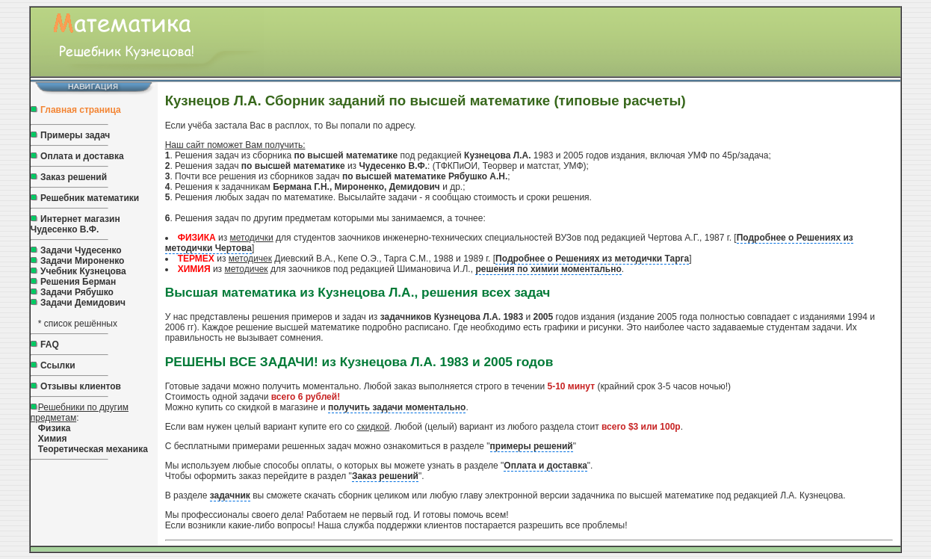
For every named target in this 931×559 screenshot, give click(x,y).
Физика (54, 428)
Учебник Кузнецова (83, 271)
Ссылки (57, 365)
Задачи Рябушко (77, 292)
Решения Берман (78, 282)
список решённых (80, 323)
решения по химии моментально (548, 269)
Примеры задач (75, 135)
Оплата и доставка (82, 156)
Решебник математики (89, 198)
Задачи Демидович (82, 302)
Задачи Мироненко (82, 261)
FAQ (49, 344)
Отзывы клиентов (80, 386)
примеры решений (531, 446)
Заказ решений (73, 177)
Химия (52, 438)
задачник (230, 495)
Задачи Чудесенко (81, 250)
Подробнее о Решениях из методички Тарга (592, 258)
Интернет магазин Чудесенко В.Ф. (75, 224)
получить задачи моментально (397, 407)
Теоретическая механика (93, 449)
